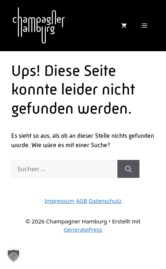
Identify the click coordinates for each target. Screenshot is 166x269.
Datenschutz (105, 200)
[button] (13, 255)
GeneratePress (83, 229)
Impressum (59, 200)
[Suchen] (128, 169)
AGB (81, 200)
